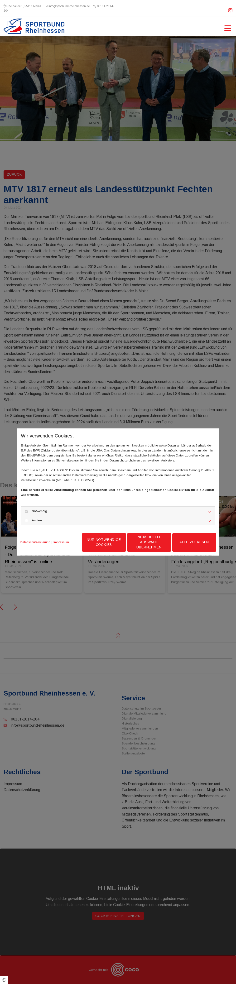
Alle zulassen (194, 542)
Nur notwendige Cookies (104, 542)
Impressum (61, 542)
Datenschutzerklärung (35, 542)
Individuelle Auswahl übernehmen (149, 542)
